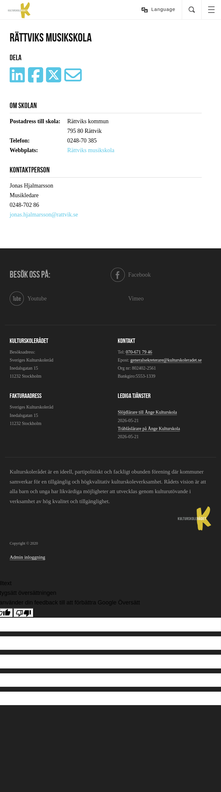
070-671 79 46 (139, 352)
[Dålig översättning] (23, 613)
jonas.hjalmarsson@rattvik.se (44, 214)
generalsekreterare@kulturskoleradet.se (166, 360)
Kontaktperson (30, 170)
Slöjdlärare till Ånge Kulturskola (147, 412)
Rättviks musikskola (91, 150)
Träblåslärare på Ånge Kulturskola (149, 428)
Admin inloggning (27, 557)
